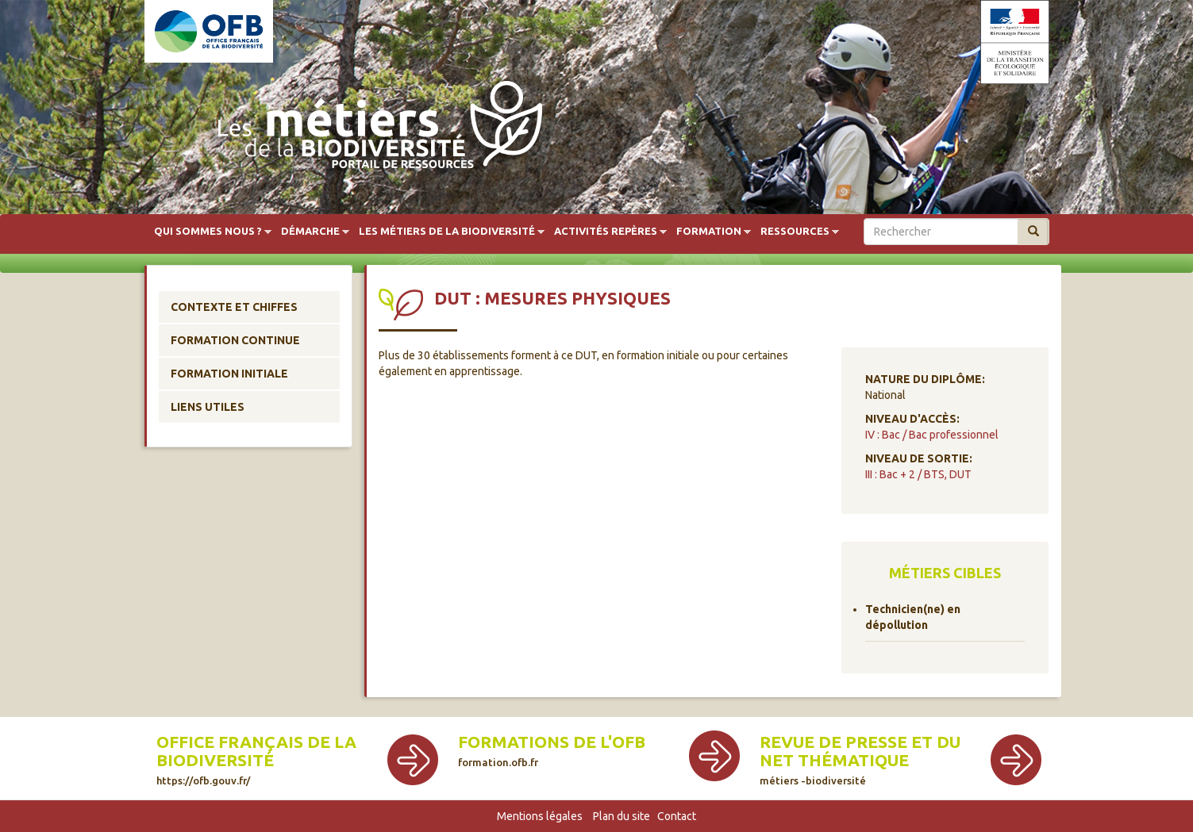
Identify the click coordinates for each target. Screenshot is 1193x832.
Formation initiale (229, 373)
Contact (676, 816)
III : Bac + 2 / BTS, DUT (918, 474)
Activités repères (606, 231)
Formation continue (235, 340)
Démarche (310, 231)
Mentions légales (540, 816)
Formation (709, 231)
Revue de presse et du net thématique (860, 759)
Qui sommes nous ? (207, 231)
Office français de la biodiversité (256, 759)
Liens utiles (207, 407)
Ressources (795, 231)
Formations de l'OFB (551, 750)
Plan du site (621, 816)
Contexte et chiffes (234, 307)
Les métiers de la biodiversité (447, 231)
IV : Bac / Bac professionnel (932, 434)
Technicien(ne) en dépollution (912, 617)
